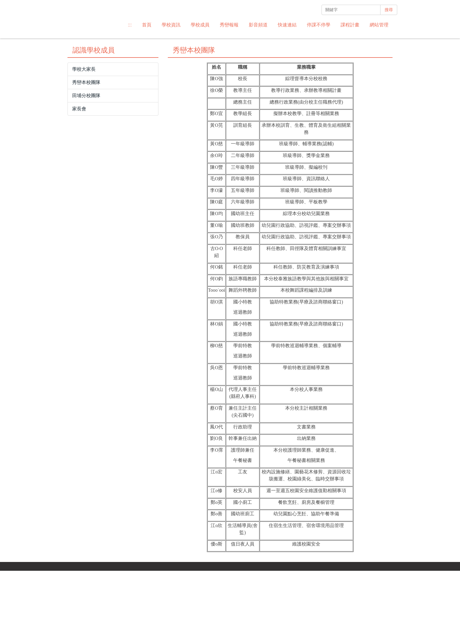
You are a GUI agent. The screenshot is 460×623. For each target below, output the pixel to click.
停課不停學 (318, 24)
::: (130, 24)
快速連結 (287, 24)
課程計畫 (350, 24)
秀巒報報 (229, 24)
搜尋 (389, 9)
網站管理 (379, 24)
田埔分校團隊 (86, 147)
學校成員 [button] (200, 24)
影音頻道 (258, 24)
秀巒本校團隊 (86, 134)
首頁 (146, 24)
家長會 (79, 160)
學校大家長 (84, 121)
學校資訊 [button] (171, 24)
